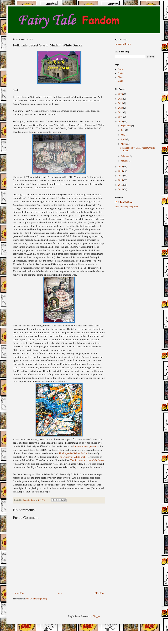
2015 (120, 185)
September (126, 125)
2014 (120, 189)
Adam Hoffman (125, 202)
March (124, 144)
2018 (120, 171)
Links (120, 81)
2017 (120, 175)
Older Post (99, 593)
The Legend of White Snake (73, 453)
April (123, 139)
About (120, 77)
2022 (120, 112)
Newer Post (19, 593)
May (123, 135)
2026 (120, 94)
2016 (120, 180)
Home (59, 593)
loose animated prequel (84, 446)
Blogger (96, 616)
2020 (120, 121)
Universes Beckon (123, 44)
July (123, 130)
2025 (120, 99)
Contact (121, 73)
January (124, 161)
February (125, 156)
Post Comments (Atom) (36, 598)
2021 (120, 117)
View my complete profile (126, 206)
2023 (120, 108)
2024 (120, 103)
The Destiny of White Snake (72, 456)
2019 (120, 166)
